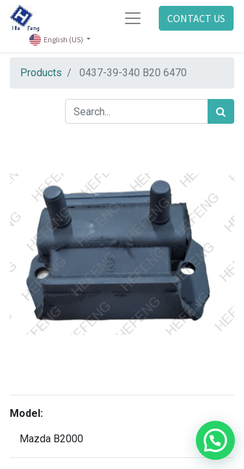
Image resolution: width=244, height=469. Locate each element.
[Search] (221, 111)
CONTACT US (196, 18)
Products (41, 72)
